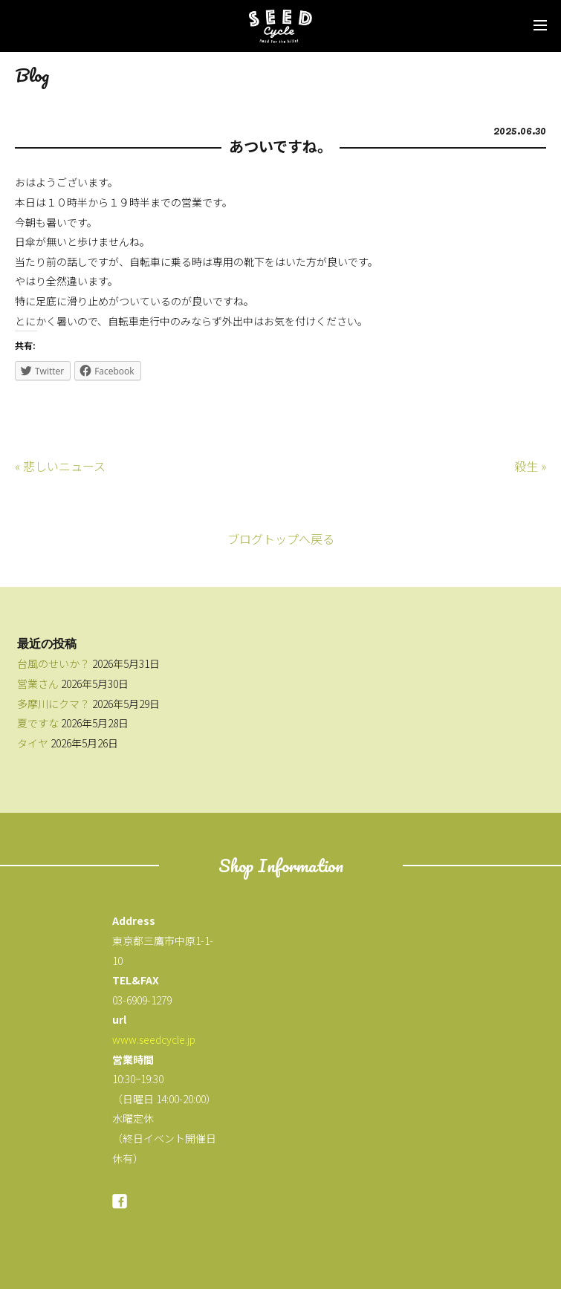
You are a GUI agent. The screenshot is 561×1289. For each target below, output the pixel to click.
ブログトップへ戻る (280, 539)
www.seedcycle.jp (153, 1039)
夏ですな (38, 722)
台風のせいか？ (53, 663)
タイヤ (32, 743)
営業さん (38, 683)
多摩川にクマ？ (53, 703)
